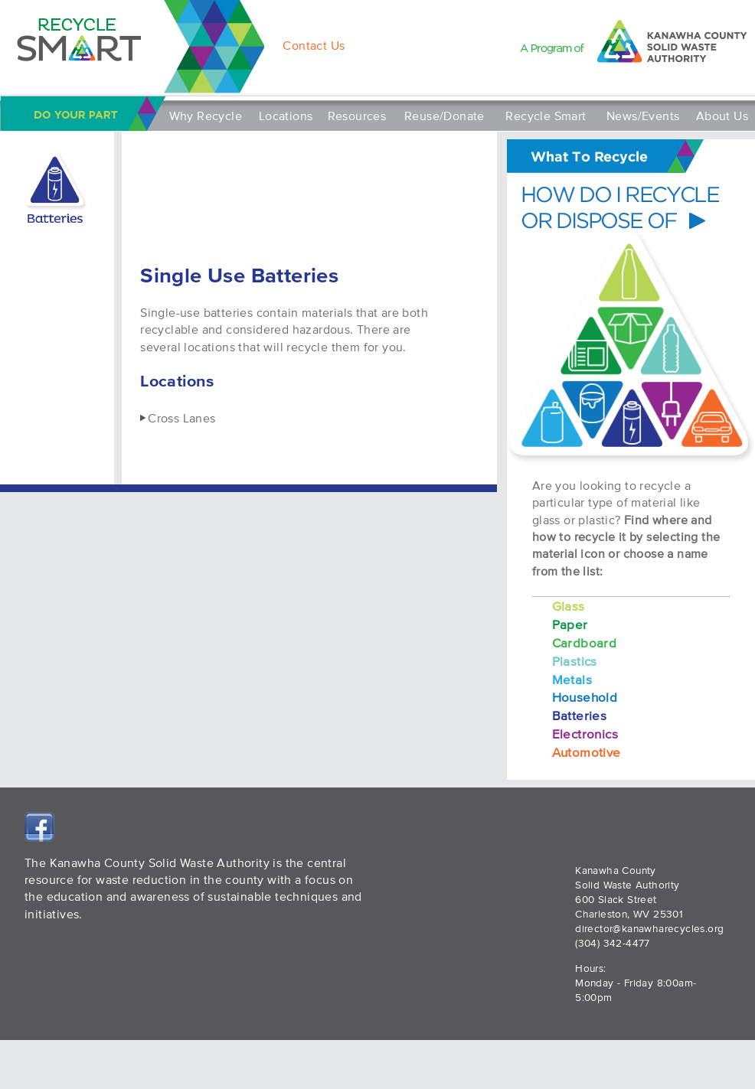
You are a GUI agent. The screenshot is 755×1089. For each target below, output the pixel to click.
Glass (568, 605)
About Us (722, 115)
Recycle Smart (545, 115)
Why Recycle (205, 115)
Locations (286, 115)
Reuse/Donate (444, 115)
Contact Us (314, 45)
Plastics (574, 661)
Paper (570, 624)
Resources (357, 115)
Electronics (585, 733)
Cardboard (584, 642)
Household (585, 697)
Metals (572, 679)
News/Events (642, 115)
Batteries (579, 715)
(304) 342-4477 (612, 943)
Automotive (586, 752)
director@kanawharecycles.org (649, 928)
